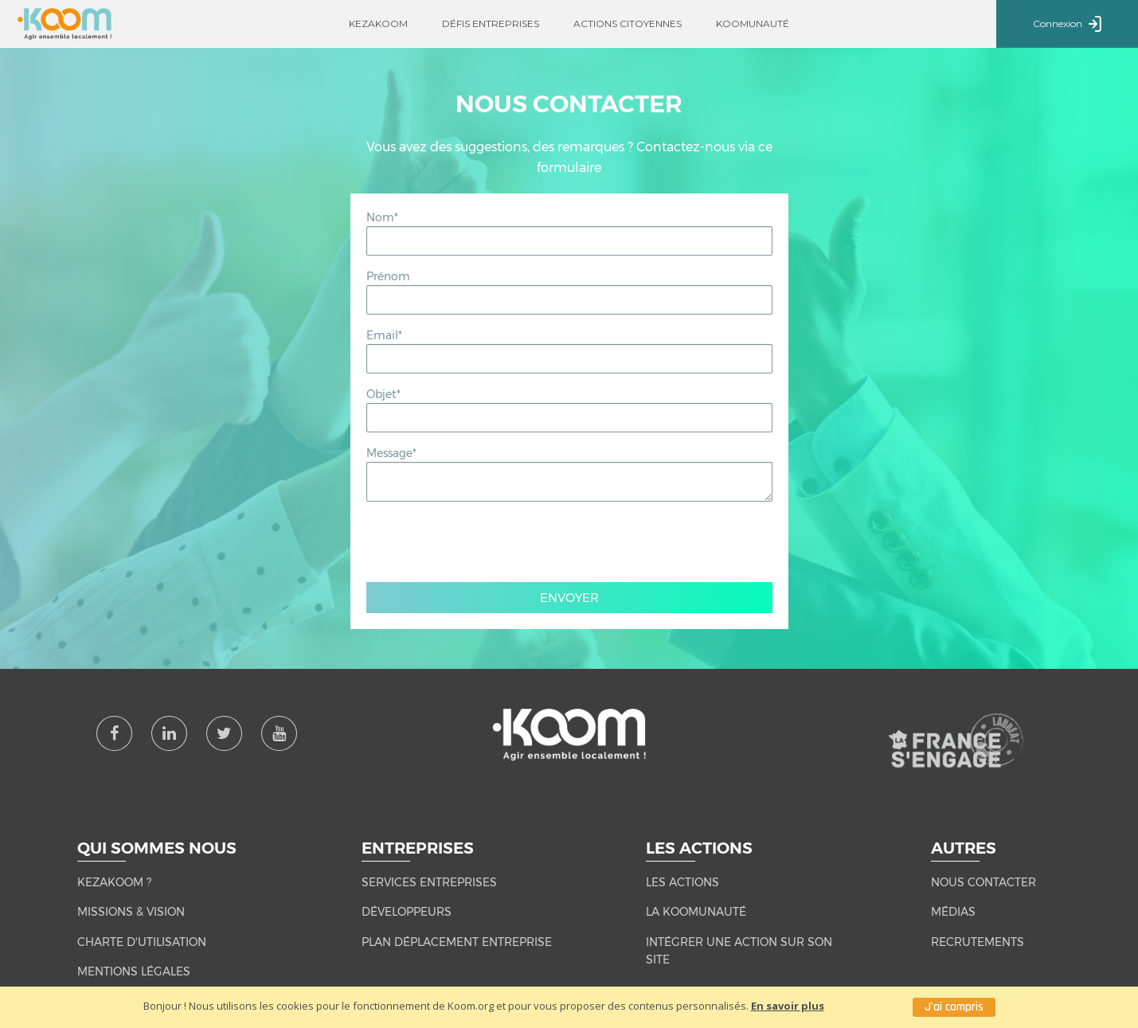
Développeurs (407, 912)
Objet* (383, 394)
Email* (384, 335)
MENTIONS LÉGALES (133, 971)
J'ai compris (954, 1006)
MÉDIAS (953, 912)
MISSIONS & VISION (131, 912)
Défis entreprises (490, 23)
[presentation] (569, 545)
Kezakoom (378, 23)
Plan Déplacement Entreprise (457, 942)
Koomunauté (752, 23)
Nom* (382, 217)
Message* (391, 453)
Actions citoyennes (627, 23)
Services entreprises (429, 882)
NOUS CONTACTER (983, 882)
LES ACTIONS (682, 882)
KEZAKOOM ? (114, 882)
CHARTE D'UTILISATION (141, 942)
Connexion (1067, 24)
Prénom (388, 276)
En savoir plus (787, 1006)
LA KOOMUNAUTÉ (696, 912)
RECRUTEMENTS (977, 942)
